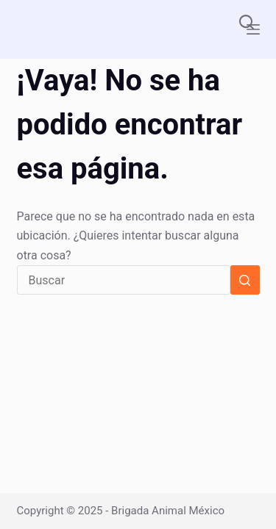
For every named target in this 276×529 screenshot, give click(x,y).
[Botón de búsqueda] (245, 280)
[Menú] (253, 29)
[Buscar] (246, 22)
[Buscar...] (123, 280)
